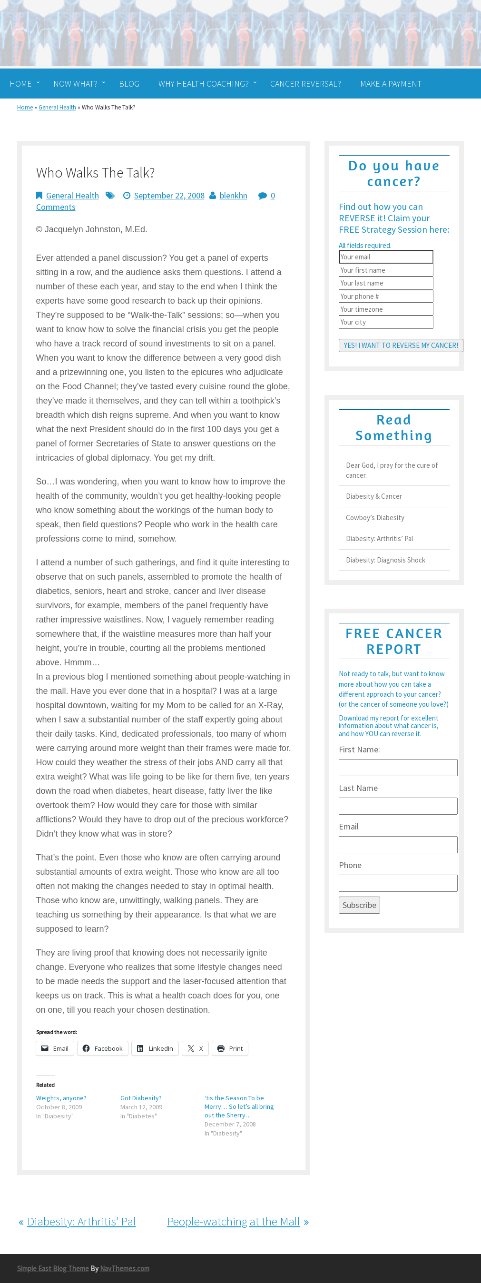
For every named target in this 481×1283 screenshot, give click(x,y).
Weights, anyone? (61, 1098)
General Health (57, 107)
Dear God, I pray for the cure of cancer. (392, 470)
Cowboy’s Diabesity (375, 517)
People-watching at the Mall (233, 1221)
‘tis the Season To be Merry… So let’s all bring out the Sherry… (239, 1106)
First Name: (359, 749)
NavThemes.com (124, 1268)
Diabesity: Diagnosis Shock (385, 559)
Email (349, 826)
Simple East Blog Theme (53, 1268)
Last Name (358, 787)
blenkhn (233, 195)
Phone (350, 864)
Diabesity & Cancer (374, 496)
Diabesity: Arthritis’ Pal (81, 1221)
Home (25, 107)
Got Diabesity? (141, 1098)
